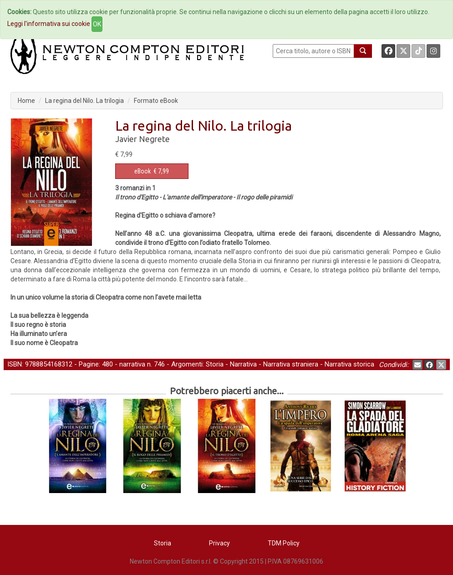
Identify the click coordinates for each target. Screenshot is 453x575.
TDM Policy (284, 543)
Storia (215, 364)
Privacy (219, 543)
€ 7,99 (151, 171)
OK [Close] (97, 24)
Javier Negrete (142, 138)
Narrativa (243, 364)
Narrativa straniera (290, 364)
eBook (142, 171)
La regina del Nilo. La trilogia (84, 100)
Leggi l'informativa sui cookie (48, 23)
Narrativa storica (349, 364)
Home (26, 100)
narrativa (132, 364)
